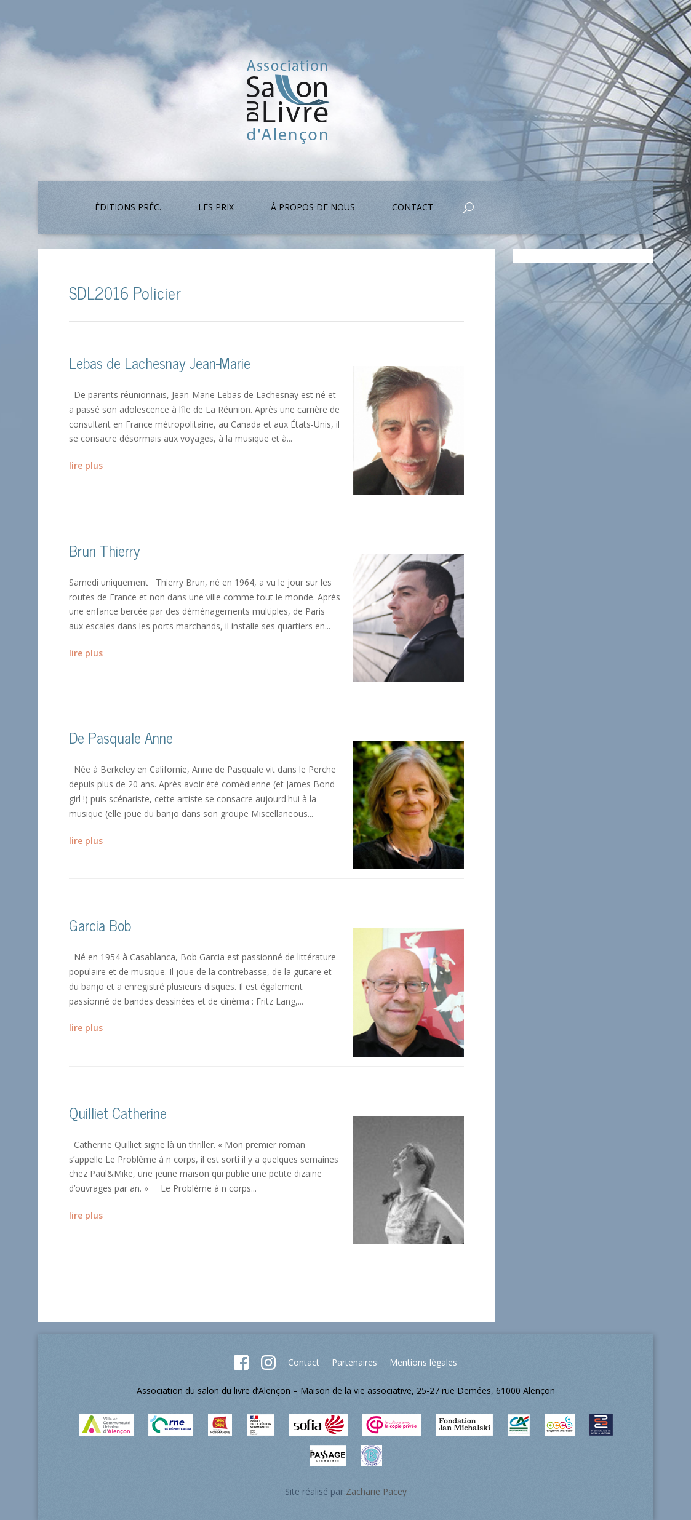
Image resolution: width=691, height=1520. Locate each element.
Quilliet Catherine (118, 1112)
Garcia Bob (100, 925)
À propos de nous (313, 208)
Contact (412, 208)
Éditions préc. (128, 208)
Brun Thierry (104, 550)
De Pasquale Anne (121, 737)
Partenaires (354, 1362)
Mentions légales (423, 1362)
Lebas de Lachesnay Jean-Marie (159, 363)
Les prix (216, 208)
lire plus (86, 465)
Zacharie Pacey (376, 1491)
